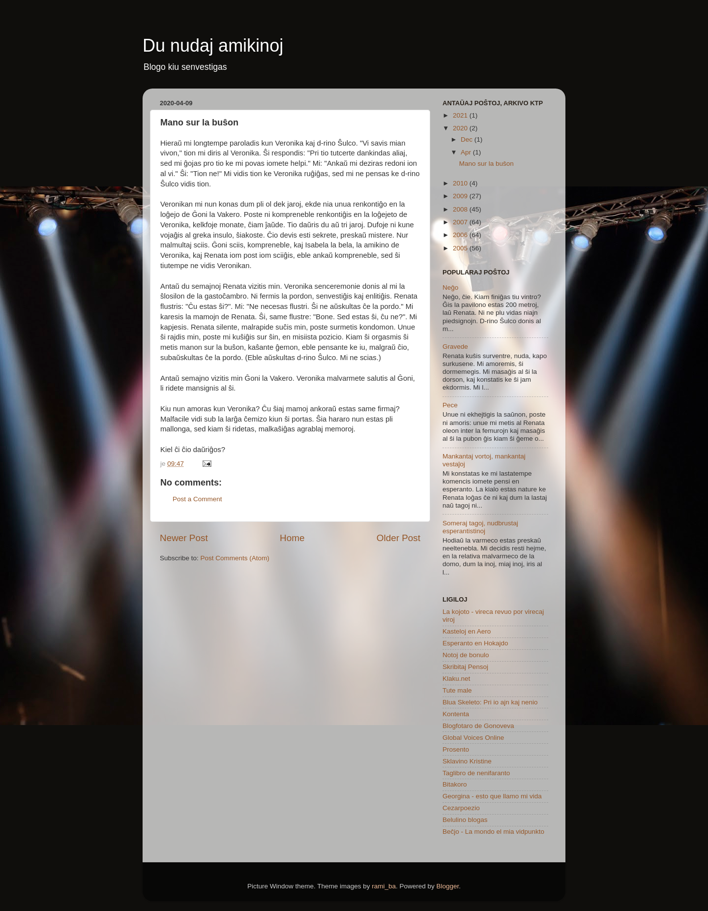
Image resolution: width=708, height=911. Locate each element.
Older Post (398, 538)
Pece (450, 405)
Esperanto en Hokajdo (475, 643)
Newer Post (184, 538)
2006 (461, 235)
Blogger (448, 886)
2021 (461, 115)
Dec (467, 139)
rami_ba (384, 886)
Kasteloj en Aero (466, 631)
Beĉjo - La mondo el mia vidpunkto (493, 831)
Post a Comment (197, 499)
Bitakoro (454, 784)
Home (292, 538)
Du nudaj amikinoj (213, 45)
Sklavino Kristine (467, 761)
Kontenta (455, 714)
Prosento (455, 749)
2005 (461, 248)
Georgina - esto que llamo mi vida (492, 796)
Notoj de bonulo (465, 655)
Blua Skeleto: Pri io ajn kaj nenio (490, 702)
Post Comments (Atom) (235, 558)
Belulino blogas (465, 819)
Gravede (455, 346)
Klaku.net (456, 678)
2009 (461, 196)
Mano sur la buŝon (486, 163)
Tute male (457, 690)
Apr (467, 152)
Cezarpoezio (461, 808)
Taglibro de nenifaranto (476, 773)
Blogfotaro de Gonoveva (478, 725)
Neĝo (450, 287)
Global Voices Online (473, 737)
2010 (461, 183)
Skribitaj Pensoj (465, 666)
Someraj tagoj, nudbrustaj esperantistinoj (480, 527)
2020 (461, 128)
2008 (461, 209)
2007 (461, 222)
